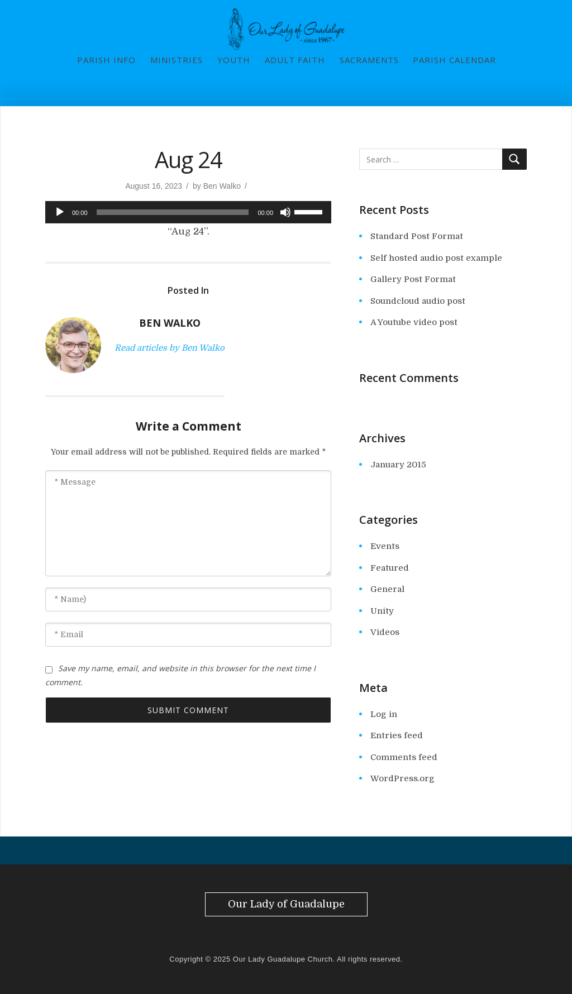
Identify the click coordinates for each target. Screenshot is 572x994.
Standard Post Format (416, 236)
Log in (383, 714)
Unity (382, 611)
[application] (188, 212)
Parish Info (106, 59)
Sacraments (369, 59)
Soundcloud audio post (417, 301)
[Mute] (285, 212)
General (387, 589)
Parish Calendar (454, 59)
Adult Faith (295, 59)
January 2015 (398, 465)
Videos (384, 632)
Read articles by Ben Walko (170, 348)
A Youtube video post (413, 322)
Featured (389, 568)
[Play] (59, 212)
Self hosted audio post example (436, 258)
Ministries (176, 59)
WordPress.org (402, 778)
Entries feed (396, 735)
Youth (233, 59)
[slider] (173, 212)
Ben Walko (222, 185)
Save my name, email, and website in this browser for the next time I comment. (180, 675)
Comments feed (403, 757)
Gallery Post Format (413, 279)
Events (384, 546)
